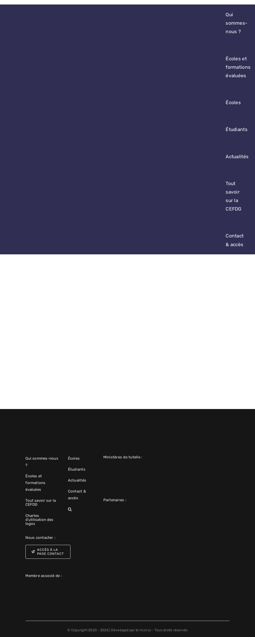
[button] (81, 509)
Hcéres (145, 630)
